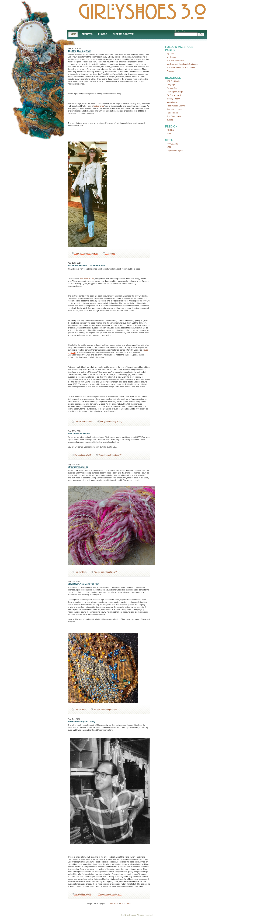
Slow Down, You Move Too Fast (83, 584)
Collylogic (171, 85)
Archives (87, 34)
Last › (128, 904)
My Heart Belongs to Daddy (81, 721)
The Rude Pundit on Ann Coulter (181, 67)
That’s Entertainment (83, 422)
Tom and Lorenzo (174, 109)
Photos (102, 34)
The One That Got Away (80, 51)
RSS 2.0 (170, 130)
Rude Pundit (172, 113)
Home (73, 34)
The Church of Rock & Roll (86, 253)
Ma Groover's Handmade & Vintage (182, 64)
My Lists (170, 53)
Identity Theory (173, 99)
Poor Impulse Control (176, 106)
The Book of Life (87, 279)
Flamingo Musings (175, 92)
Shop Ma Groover (123, 34)
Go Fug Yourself (174, 95)
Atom (169, 133)
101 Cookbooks (174, 81)
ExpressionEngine (175, 151)
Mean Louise (172, 102)
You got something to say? (111, 422)
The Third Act (80, 572)
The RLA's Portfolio (175, 60)
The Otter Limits (174, 116)
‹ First (110, 904)
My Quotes (171, 57)
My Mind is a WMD (82, 455)
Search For (179, 31)
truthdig (170, 120)
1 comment (110, 253)
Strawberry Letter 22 (78, 467)
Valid (172, 144)
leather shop (98, 106)
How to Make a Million (79, 433)
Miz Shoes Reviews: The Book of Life (86, 265)
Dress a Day (172, 88)
